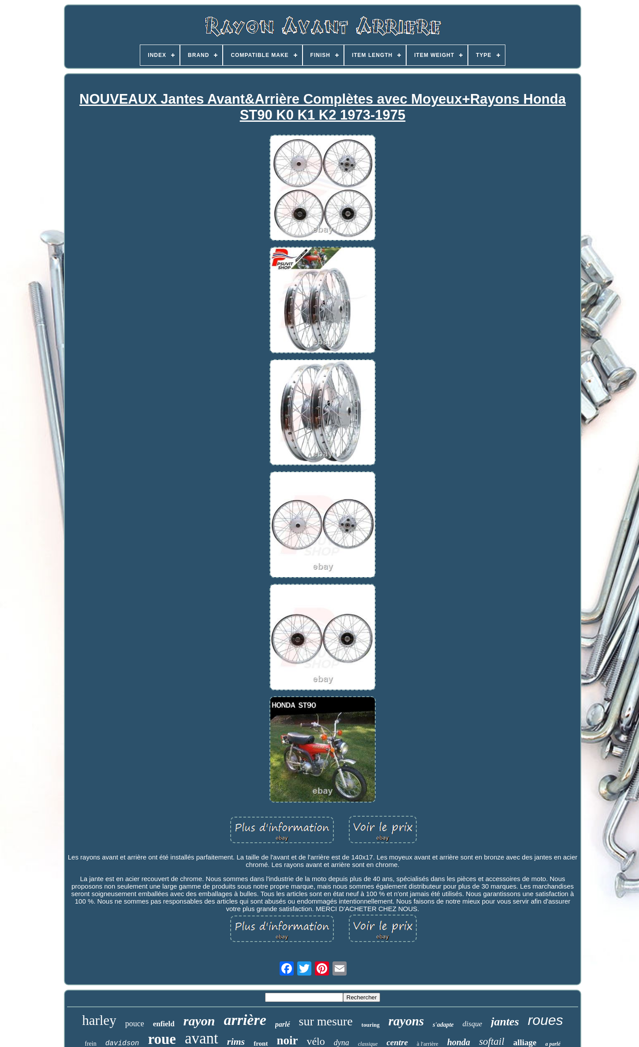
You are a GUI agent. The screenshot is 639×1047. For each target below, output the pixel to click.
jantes (505, 1021)
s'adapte (443, 1024)
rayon (199, 1020)
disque (472, 1024)
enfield (164, 1024)
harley (99, 1020)
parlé (282, 1024)
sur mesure (326, 1021)
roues (545, 1020)
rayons (406, 1021)
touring (371, 1024)
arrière (245, 1020)
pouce (134, 1023)
